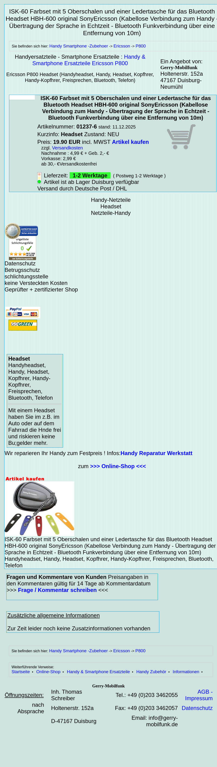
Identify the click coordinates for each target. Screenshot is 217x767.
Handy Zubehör (151, 671)
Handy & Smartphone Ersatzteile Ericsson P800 (88, 60)
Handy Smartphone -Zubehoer (78, 46)
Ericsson (122, 46)
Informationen (186, 671)
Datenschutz (197, 708)
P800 (141, 46)
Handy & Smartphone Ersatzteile (98, 671)
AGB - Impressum (199, 695)
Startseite (20, 671)
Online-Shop (48, 671)
